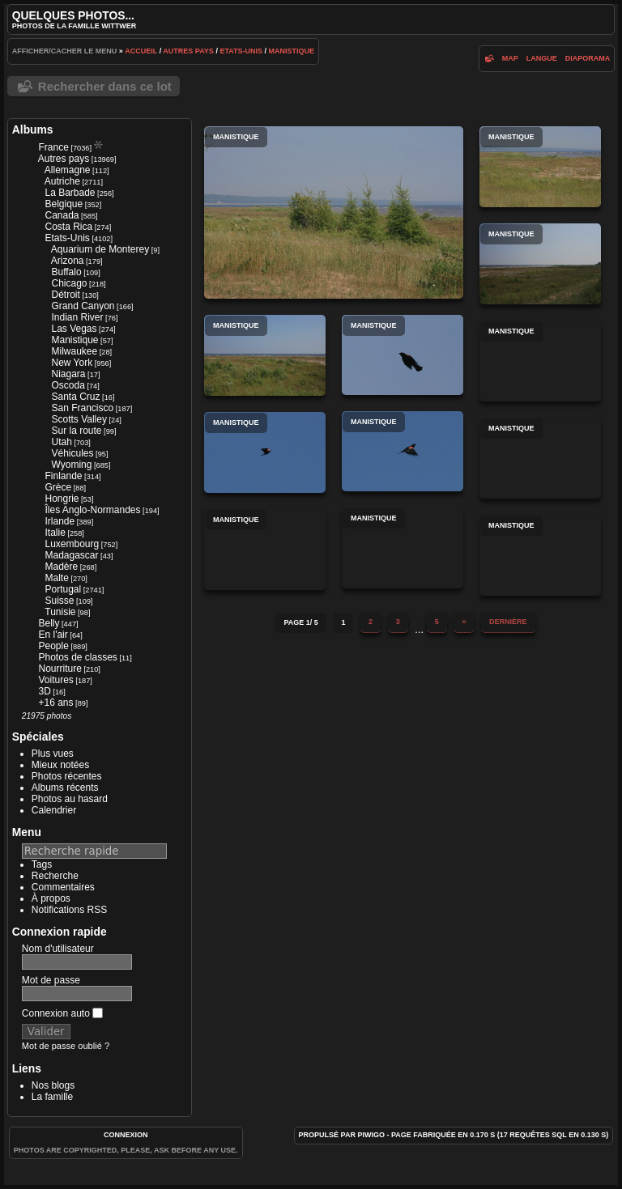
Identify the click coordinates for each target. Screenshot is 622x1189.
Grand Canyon (82, 306)
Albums (32, 129)
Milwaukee (74, 351)
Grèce (58, 487)
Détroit (65, 294)
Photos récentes (67, 776)
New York (71, 362)
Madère (61, 566)
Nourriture (59, 668)
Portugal (63, 589)
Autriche (62, 181)
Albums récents (65, 787)
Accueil (141, 51)
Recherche (55, 875)
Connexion (126, 1135)
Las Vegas (73, 328)
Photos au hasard (70, 799)
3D (44, 691)
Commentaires (63, 887)
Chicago (69, 283)
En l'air (52, 634)
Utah (61, 442)
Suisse (59, 600)
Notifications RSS (69, 909)
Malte (56, 578)
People (53, 646)
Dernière (508, 622)
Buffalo (66, 272)
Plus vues (53, 753)
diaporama (588, 58)
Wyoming (71, 464)
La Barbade (70, 192)
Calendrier (54, 810)
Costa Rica (68, 226)
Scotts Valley (78, 419)
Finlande (63, 476)
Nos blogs (53, 1085)
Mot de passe (51, 980)
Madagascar (71, 555)
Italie (55, 532)
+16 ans (55, 702)
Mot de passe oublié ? (65, 1046)
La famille (52, 1096)
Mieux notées (60, 765)
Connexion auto (62, 1013)
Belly (48, 623)
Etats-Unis (240, 51)
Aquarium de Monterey (100, 249)
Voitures (55, 680)
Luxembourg (72, 544)
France (53, 147)
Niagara (68, 374)
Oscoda (67, 385)
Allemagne (68, 170)
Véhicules (72, 453)
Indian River (77, 317)
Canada (62, 215)
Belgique (64, 204)
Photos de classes (77, 657)
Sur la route (76, 430)
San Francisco (82, 408)
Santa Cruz (75, 396)
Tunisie (60, 612)
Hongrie (62, 498)
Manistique (292, 51)
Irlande (60, 521)
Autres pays (188, 51)
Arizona (67, 260)
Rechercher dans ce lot (105, 86)
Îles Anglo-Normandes (92, 510)
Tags (42, 864)
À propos (51, 898)
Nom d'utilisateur (58, 948)
